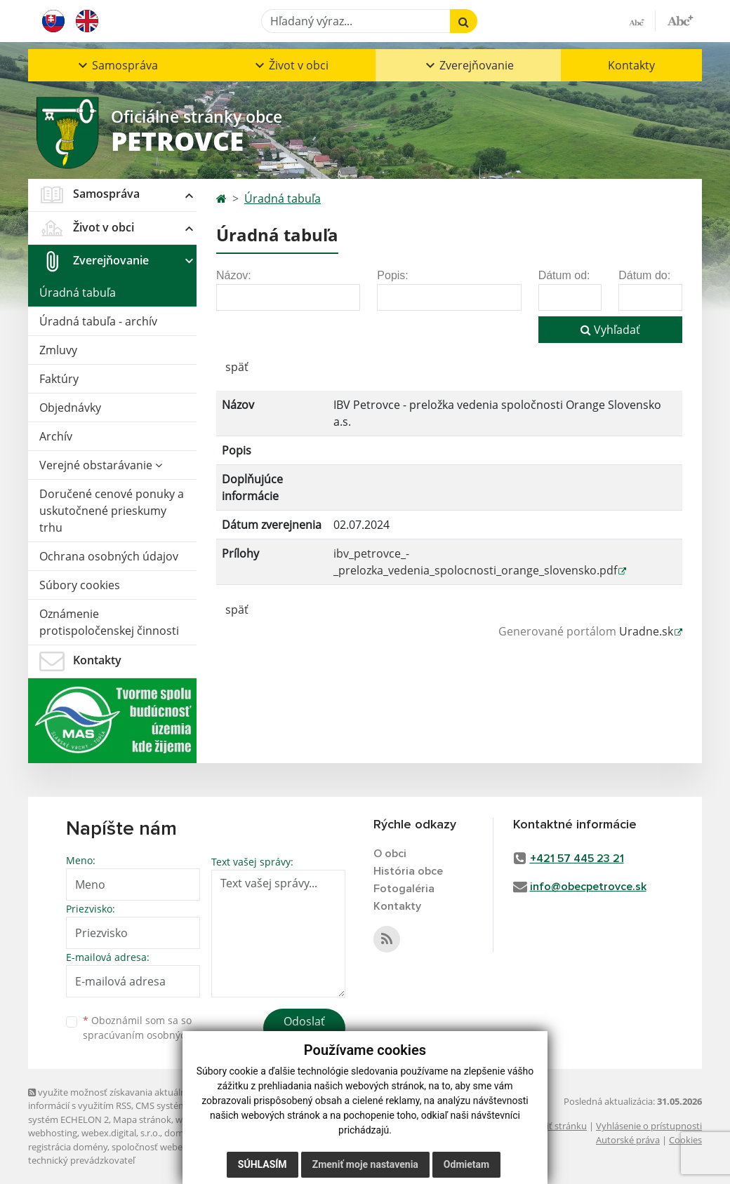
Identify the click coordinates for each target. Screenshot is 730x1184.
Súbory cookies (79, 585)
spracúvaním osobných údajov (154, 1035)
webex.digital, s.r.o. (120, 1132)
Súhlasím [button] (262, 1164)
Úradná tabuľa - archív (98, 321)
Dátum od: (564, 275)
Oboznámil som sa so (154, 1028)
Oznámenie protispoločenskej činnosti (109, 622)
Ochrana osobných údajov (108, 556)
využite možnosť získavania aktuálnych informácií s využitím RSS (114, 1099)
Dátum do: (644, 275)
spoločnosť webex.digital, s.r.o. (175, 1147)
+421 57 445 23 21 (577, 858)
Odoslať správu (304, 1030)
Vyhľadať (610, 329)
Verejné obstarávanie (100, 465)
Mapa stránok (142, 1119)
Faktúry (59, 378)
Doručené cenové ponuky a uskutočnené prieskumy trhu (111, 510)
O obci (389, 853)
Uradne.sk (646, 631)
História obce (408, 871)
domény (181, 1132)
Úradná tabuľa (77, 292)
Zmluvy (58, 350)
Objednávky (70, 407)
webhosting (52, 1132)
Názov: (233, 275)
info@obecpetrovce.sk (588, 886)
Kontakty (631, 65)
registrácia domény (67, 1147)
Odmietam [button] (466, 1164)
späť (236, 367)
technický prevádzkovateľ (81, 1160)
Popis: (392, 275)
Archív (55, 436)
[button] (116, 65)
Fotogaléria (403, 888)
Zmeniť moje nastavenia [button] (365, 1164)
